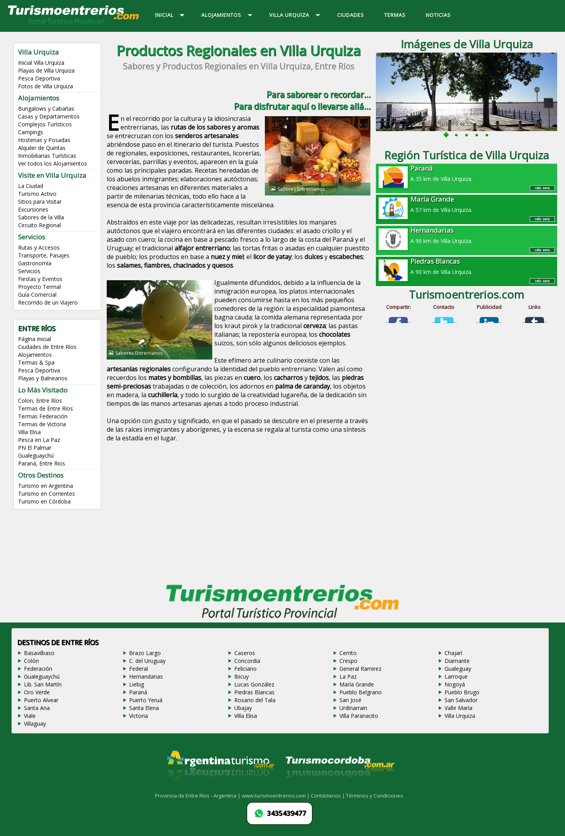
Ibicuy (241, 676)
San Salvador (461, 700)
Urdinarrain (353, 708)
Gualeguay (458, 668)
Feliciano (245, 668)
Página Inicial (34, 339)
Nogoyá (455, 684)
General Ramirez (360, 668)
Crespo (348, 660)
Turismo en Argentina (45, 485)
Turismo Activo (37, 193)
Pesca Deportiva (39, 78)
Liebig (136, 684)
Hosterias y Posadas (44, 140)
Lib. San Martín (43, 684)
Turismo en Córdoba (44, 501)
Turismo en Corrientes (46, 493)
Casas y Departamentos (49, 116)
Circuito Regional (39, 225)
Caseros (244, 653)
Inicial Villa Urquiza (41, 62)
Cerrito (348, 653)
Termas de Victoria (42, 424)
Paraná (138, 692)
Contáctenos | (328, 795)
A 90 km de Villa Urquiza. (466, 235)
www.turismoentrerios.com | (276, 795)
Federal (138, 668)
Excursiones (33, 209)
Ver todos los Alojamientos (52, 163)
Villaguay (35, 723)
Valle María (458, 708)
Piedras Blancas (254, 692)
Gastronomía (34, 263)
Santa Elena (144, 708)
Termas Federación (42, 416)
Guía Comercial (37, 294)
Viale (30, 715)
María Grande (356, 684)
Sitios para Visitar (40, 201)
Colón (31, 660)
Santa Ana (37, 708)
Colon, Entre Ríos (40, 400)
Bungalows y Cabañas (46, 108)
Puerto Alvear (41, 700)
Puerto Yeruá (145, 700)
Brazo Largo (145, 653)
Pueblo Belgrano (360, 692)
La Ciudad (30, 186)
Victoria (138, 715)
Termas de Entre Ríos (45, 408)
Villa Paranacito (358, 715)
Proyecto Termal (39, 286)
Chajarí (453, 653)
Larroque (456, 676)
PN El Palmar (34, 447)
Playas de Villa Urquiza (46, 70)
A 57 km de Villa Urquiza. (466, 204)
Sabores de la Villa (41, 217)
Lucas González (254, 684)
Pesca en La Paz (39, 440)
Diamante (457, 660)
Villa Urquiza (460, 715)
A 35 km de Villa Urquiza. (466, 173)
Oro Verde (37, 692)
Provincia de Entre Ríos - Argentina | (198, 795)
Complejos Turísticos (45, 124)
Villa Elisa (29, 432)
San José (350, 700)
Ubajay (243, 708)
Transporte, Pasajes (43, 255)
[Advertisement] (238, 515)
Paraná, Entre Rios (41, 463)
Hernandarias (146, 676)
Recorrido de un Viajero (48, 302)
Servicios (29, 271)
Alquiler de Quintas (42, 148)
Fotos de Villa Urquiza (45, 86)
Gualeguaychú (36, 455)
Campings (30, 132)
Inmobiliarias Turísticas (47, 155)
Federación (38, 668)
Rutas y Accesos (39, 247)
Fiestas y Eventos (40, 279)
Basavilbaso (39, 653)
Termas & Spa (36, 362)
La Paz (348, 676)
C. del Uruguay (147, 660)
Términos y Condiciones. (375, 795)
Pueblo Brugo (462, 692)
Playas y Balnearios (42, 378)
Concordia (247, 660)
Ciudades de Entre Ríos (47, 346)
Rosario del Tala (254, 700)
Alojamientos (35, 354)
